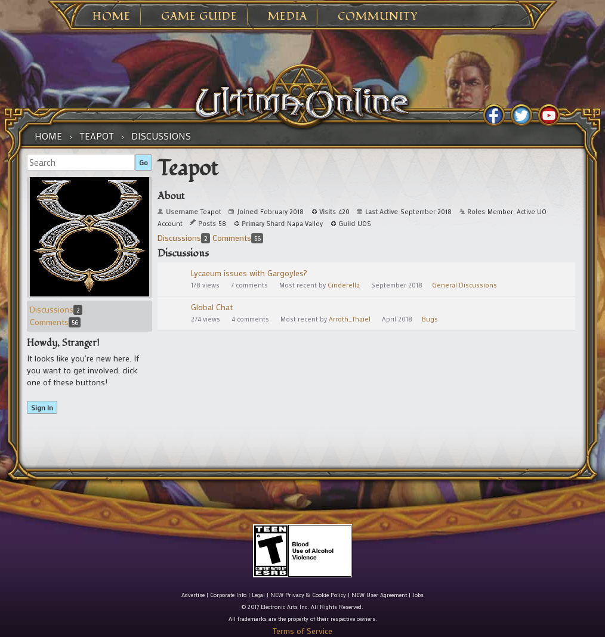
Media (287, 17)
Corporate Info (228, 595)
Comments (55, 321)
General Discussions (464, 285)
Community (378, 17)
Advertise (193, 595)
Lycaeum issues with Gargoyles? (249, 273)
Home (111, 17)
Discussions (56, 309)
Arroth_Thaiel (350, 319)
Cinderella (344, 285)
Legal (258, 595)
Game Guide (199, 17)
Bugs (430, 319)
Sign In (42, 407)
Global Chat (212, 307)
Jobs (418, 595)
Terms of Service (302, 630)
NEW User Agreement (379, 595)
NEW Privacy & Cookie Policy (308, 595)
